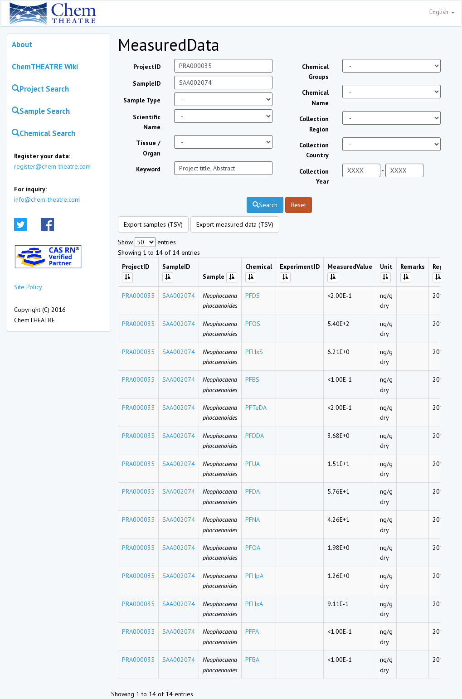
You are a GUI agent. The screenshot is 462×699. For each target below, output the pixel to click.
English (442, 12)
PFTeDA (256, 407)
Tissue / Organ (148, 148)
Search (265, 205)
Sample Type (141, 100)
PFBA (252, 659)
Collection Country (314, 150)
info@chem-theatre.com (47, 199)
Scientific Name (146, 122)
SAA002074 (178, 295)
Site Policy (28, 287)
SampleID (146, 83)
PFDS (252, 295)
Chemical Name (315, 97)
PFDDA (254, 436)
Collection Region (314, 124)
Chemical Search (43, 133)
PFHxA (254, 604)
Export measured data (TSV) (234, 224)
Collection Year (314, 176)
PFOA (252, 548)
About (22, 44)
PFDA (252, 491)
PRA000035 (138, 295)
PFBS (252, 379)
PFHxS (254, 352)
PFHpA (254, 576)
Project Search (40, 89)
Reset (298, 205)
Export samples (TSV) (153, 224)
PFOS (252, 324)
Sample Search (41, 111)
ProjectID (146, 67)
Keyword (148, 169)
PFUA (252, 464)
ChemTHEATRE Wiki (45, 67)
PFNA (252, 519)
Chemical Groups (315, 72)
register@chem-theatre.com (52, 166)
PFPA (252, 631)
